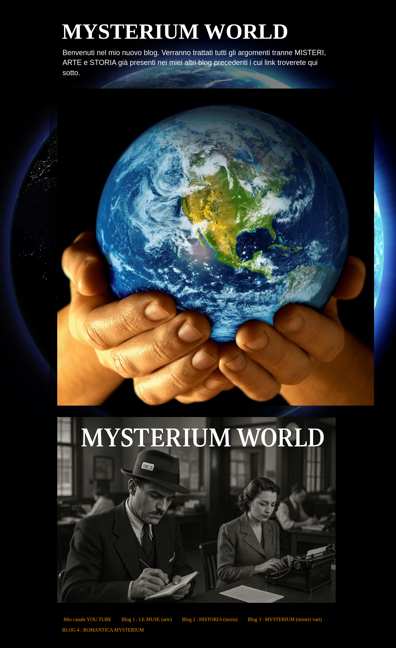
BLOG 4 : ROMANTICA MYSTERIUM (103, 630)
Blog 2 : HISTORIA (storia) (209, 619)
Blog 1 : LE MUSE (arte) (147, 619)
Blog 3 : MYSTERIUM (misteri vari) (285, 619)
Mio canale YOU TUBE (87, 619)
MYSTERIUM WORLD (175, 31)
